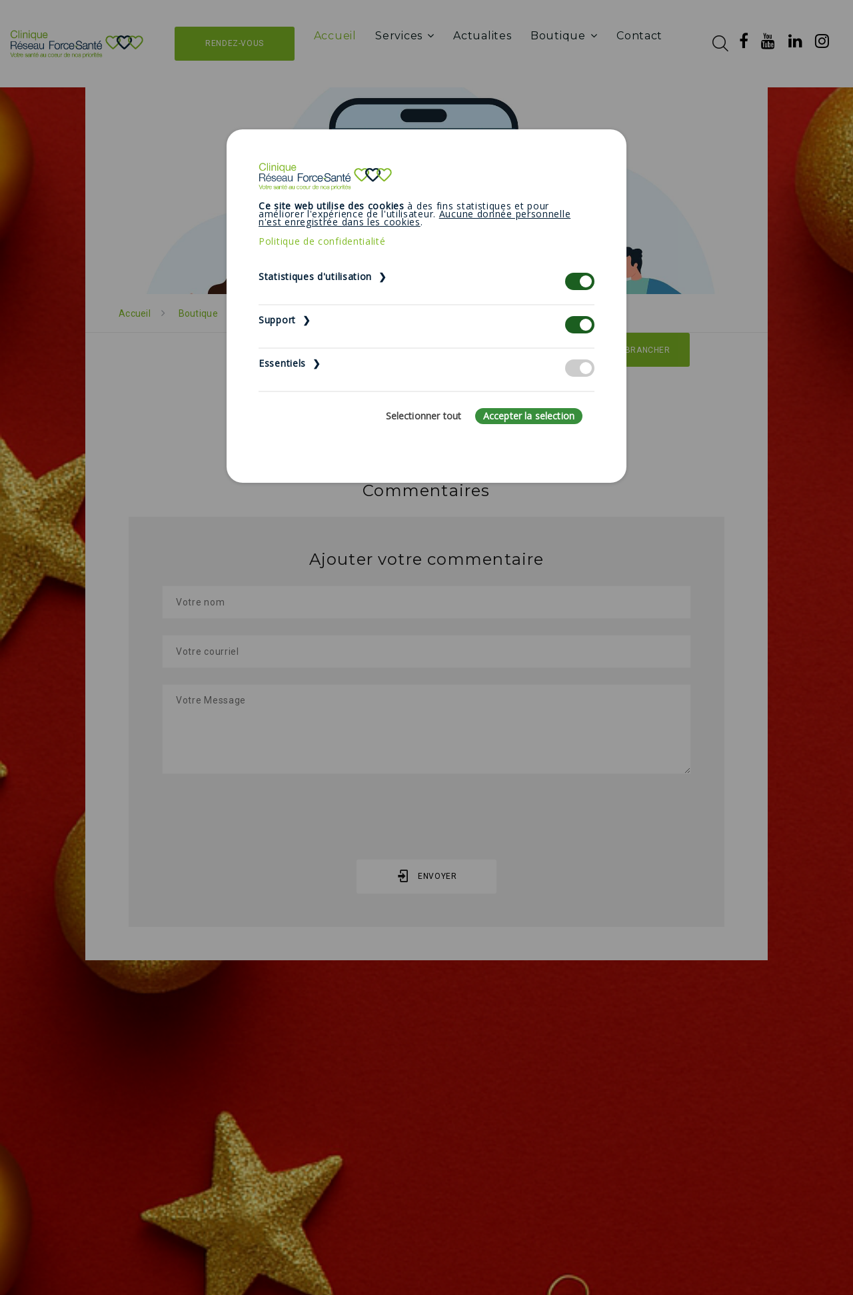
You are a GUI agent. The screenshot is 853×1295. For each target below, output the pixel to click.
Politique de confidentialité (322, 241)
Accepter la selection (528, 415)
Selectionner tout (424, 415)
